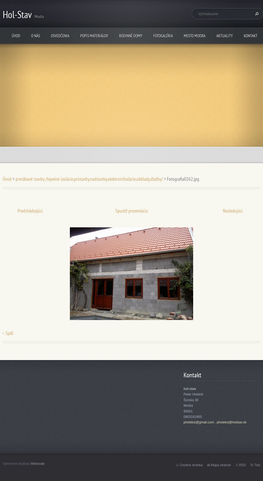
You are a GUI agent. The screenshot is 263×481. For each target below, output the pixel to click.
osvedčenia (60, 35)
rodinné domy (130, 35)
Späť (9, 333)
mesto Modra (194, 35)
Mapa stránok (221, 465)
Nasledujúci (233, 211)
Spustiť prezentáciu (131, 211)
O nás (35, 35)
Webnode (38, 464)
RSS (242, 465)
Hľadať (256, 14)
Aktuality (224, 35)
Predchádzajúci (30, 211)
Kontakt (251, 35)
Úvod (16, 35)
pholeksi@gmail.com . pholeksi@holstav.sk (215, 422)
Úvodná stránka (191, 465)
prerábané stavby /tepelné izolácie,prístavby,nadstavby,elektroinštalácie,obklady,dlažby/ (89, 179)
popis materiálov (94, 35)
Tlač (257, 465)
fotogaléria (163, 35)
